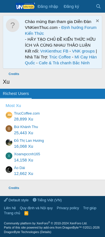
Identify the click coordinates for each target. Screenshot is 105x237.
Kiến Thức (34, 33)
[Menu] (7, 6)
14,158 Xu (23, 160)
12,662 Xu (23, 173)
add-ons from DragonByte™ (62, 227)
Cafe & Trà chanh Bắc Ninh (64, 62)
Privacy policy (68, 208)
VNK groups (83, 51)
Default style (16, 200)
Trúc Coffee (60, 56)
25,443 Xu (23, 132)
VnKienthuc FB (54, 51)
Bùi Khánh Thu (26, 127)
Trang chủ (12, 213)
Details (45, 232)
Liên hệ (10, 208)
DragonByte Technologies (21, 232)
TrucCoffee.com (27, 113)
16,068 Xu (23, 146)
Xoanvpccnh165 (27, 154)
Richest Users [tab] (16, 93)
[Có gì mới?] (87, 6)
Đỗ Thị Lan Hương (29, 140)
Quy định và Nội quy (36, 208)
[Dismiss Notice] (96, 21)
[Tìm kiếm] (98, 6)
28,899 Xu (23, 119)
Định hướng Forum (79, 27)
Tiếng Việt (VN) (47, 200)
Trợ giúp (89, 208)
